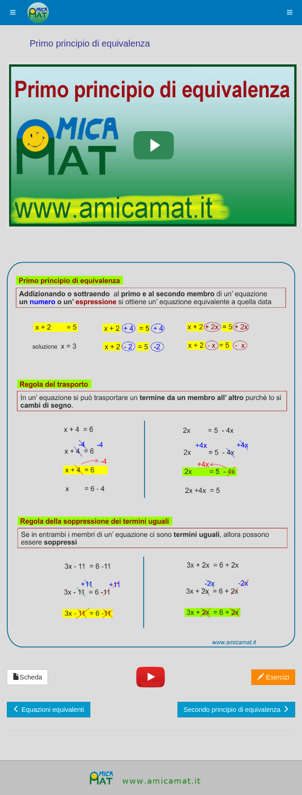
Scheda (27, 677)
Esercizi (273, 677)
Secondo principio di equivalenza (236, 709)
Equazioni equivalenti (48, 709)
